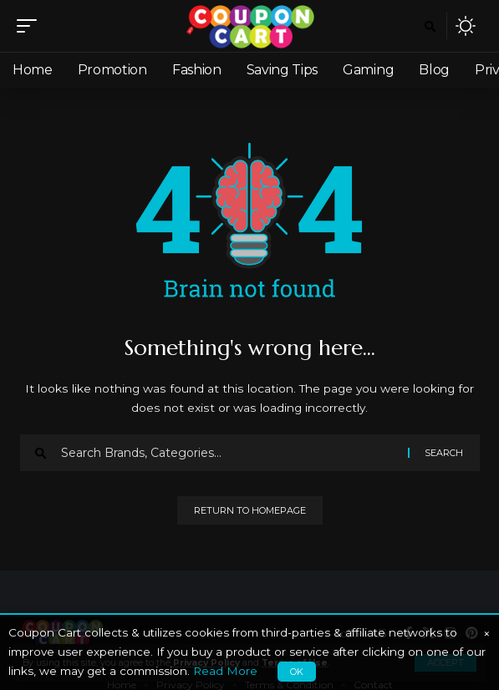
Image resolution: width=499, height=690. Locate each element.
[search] (430, 26)
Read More (225, 670)
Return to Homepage (250, 510)
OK (296, 671)
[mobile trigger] (31, 26)
